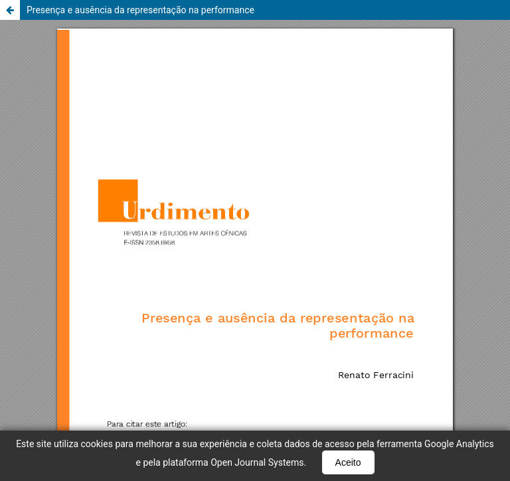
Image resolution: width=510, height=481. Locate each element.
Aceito (348, 462)
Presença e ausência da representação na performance (140, 10)
